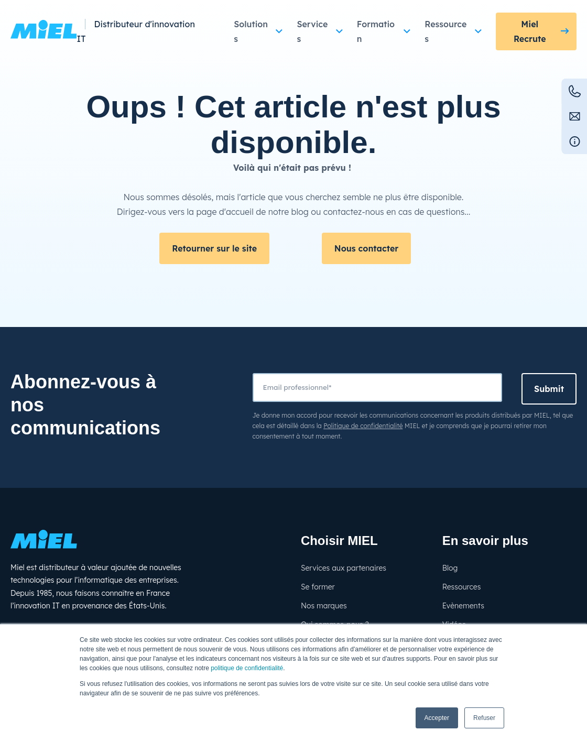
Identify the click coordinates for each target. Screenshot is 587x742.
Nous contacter (366, 248)
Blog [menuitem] (450, 568)
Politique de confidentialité (363, 426)
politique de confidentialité (247, 668)
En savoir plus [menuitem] (485, 540)
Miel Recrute (530, 31)
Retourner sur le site (214, 248)
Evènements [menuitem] (463, 605)
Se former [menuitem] (318, 587)
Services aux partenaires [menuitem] (343, 568)
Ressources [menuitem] (461, 587)
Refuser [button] (484, 718)
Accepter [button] (437, 718)
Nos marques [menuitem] (324, 605)
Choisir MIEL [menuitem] (339, 540)
